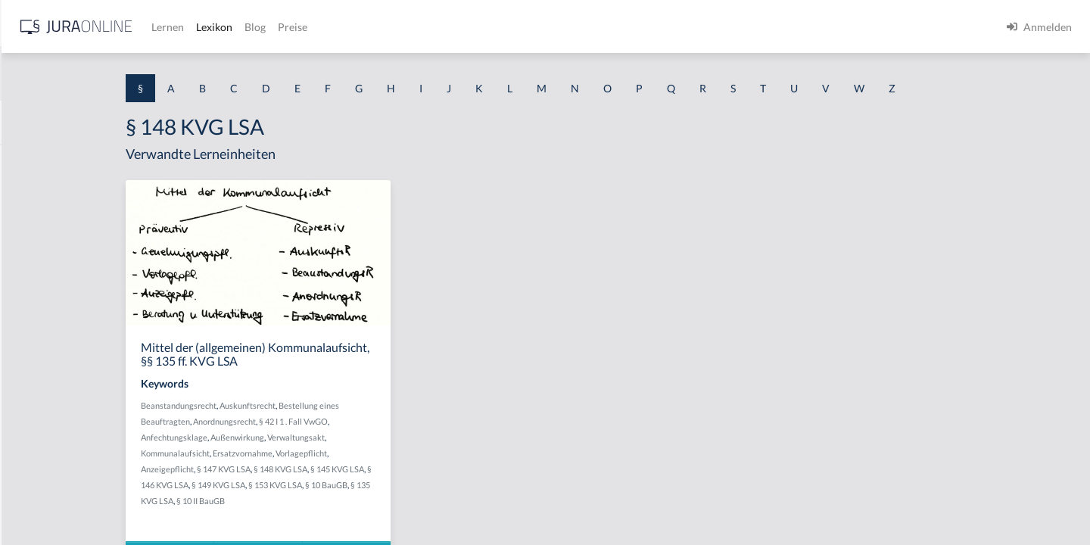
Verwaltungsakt (424, 437)
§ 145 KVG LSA (465, 469)
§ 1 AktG (32, 160)
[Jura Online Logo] (317, 27)
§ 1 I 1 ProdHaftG (53, 331)
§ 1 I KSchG (38, 467)
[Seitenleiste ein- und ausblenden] (218, 23)
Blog (495, 26)
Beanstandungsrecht (306, 405)
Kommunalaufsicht (303, 453)
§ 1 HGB (31, 263)
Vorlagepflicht (429, 453)
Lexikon (455, 26)
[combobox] (121, 73)
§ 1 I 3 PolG (38, 433)
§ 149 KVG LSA (352, 485)
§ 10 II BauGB (343, 501)
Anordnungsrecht (352, 421)
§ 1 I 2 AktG (39, 365)
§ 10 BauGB (460, 485)
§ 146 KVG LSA (295, 485)
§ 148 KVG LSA (408, 469)
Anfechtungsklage (302, 437)
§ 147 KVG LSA (351, 469)
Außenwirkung (365, 437)
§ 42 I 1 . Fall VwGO (421, 421)
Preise (533, 26)
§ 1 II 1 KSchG (44, 501)
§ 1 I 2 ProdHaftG (53, 399)
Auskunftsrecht (375, 405)
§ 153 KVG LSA (409, 485)
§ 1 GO (28, 229)
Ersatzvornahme (370, 453)
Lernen (408, 26)
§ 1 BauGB (36, 194)
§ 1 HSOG (35, 297)
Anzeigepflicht (295, 469)
